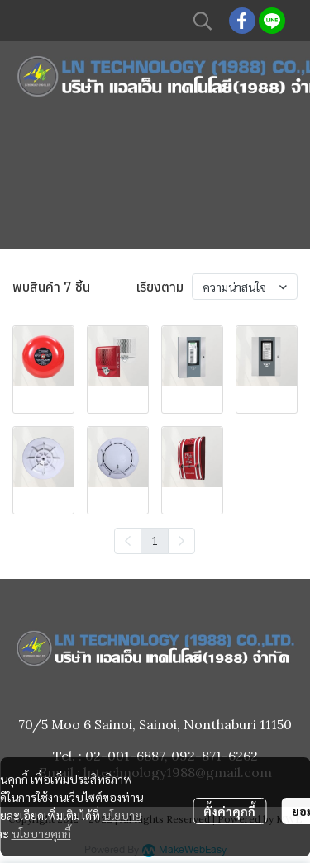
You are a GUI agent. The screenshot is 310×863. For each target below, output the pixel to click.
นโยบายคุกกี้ (41, 833)
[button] (202, 21)
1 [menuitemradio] (154, 540)
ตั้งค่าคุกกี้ (229, 811)
